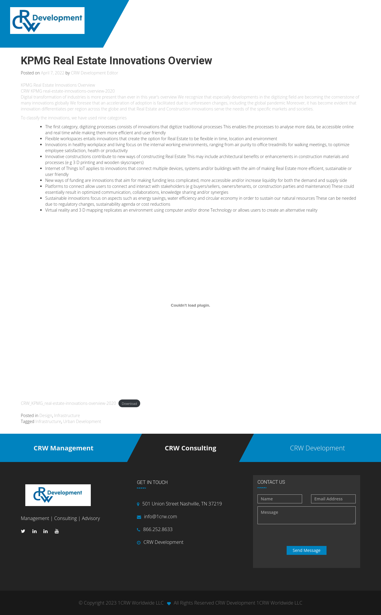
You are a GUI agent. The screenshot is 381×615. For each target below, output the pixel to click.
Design (45, 415)
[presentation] (307, 535)
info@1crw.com (160, 516)
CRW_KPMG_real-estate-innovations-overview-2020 (68, 403)
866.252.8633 (158, 529)
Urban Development (82, 421)
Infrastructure (67, 415)
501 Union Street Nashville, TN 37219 (182, 503)
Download (129, 403)
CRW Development (163, 542)
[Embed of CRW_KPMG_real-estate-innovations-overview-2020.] (190, 305)
